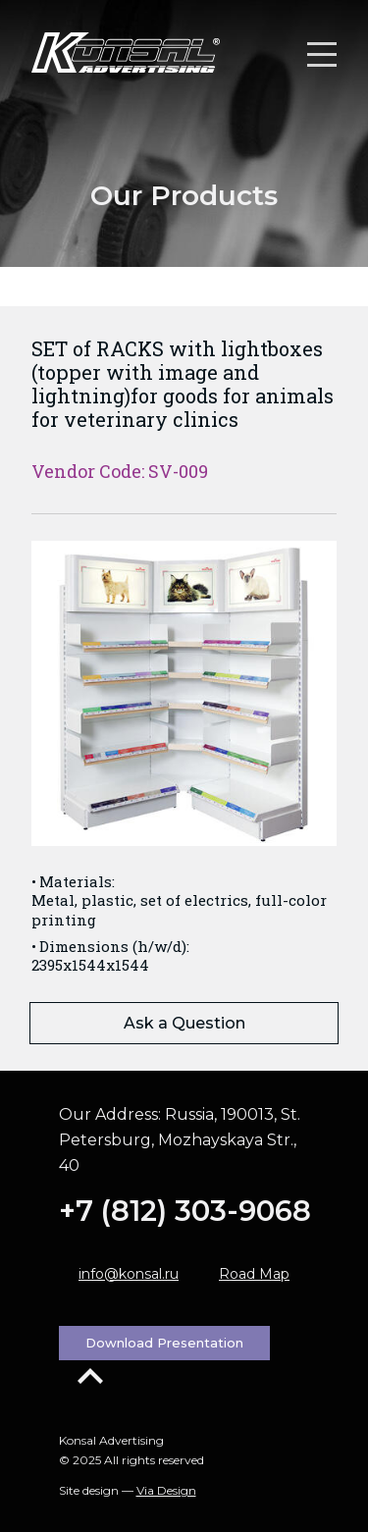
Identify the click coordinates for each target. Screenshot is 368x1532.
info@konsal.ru (129, 1274)
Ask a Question (184, 1023)
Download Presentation (164, 1342)
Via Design (166, 1490)
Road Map (254, 1274)
